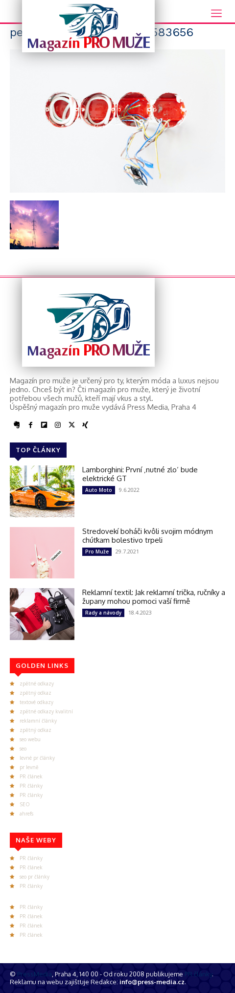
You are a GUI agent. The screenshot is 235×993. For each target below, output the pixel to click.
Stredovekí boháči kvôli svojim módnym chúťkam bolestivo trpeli (147, 536)
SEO (25, 804)
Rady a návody (103, 612)
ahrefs (26, 813)
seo (23, 748)
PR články (31, 785)
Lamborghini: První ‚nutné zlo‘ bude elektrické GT (140, 474)
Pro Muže (97, 551)
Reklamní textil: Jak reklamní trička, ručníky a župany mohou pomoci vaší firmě (153, 597)
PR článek (31, 776)
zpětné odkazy (37, 683)
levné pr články (37, 757)
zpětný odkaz (35, 692)
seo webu (30, 739)
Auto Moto (98, 489)
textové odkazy (36, 702)
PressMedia (34, 974)
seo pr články (34, 876)
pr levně (29, 767)
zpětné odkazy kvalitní (46, 711)
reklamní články (38, 720)
